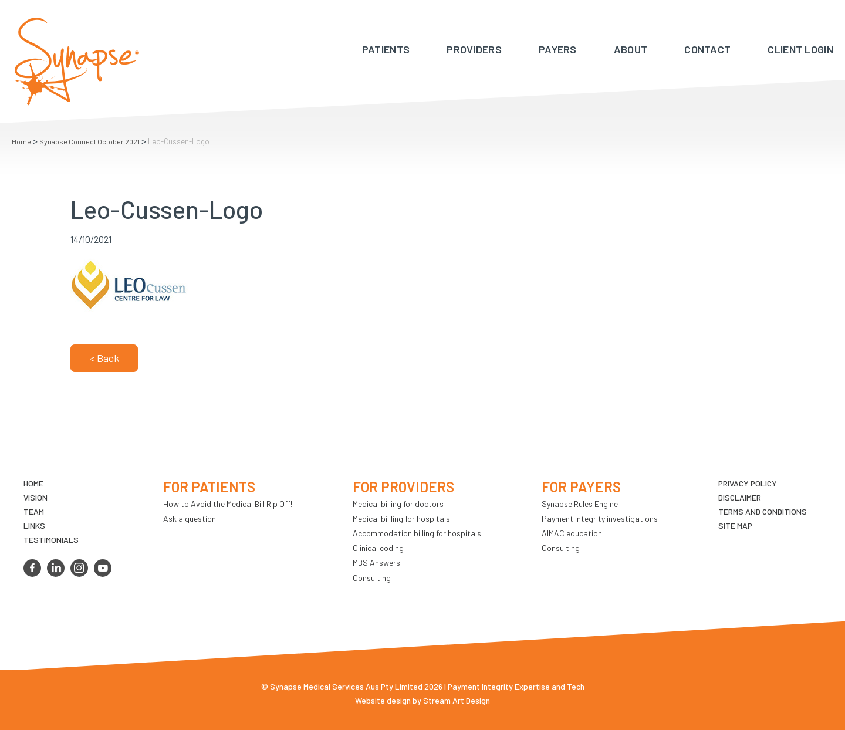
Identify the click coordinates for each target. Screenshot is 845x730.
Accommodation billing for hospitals (417, 533)
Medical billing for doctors (398, 504)
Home (21, 141)
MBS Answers (376, 562)
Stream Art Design (456, 700)
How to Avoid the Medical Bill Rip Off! (227, 504)
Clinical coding (378, 548)
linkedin (56, 568)
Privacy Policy (747, 483)
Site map (735, 525)
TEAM (33, 511)
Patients (386, 49)
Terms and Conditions (762, 511)
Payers (558, 49)
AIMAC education (572, 533)
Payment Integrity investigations (600, 518)
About (631, 49)
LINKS (34, 525)
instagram (79, 568)
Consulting (372, 578)
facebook (32, 568)
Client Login (800, 49)
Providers (474, 49)
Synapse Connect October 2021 (89, 141)
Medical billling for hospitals (401, 518)
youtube (102, 568)
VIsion (35, 497)
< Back (104, 358)
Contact (707, 49)
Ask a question (189, 518)
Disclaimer (739, 497)
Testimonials (51, 540)
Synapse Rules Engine (580, 504)
